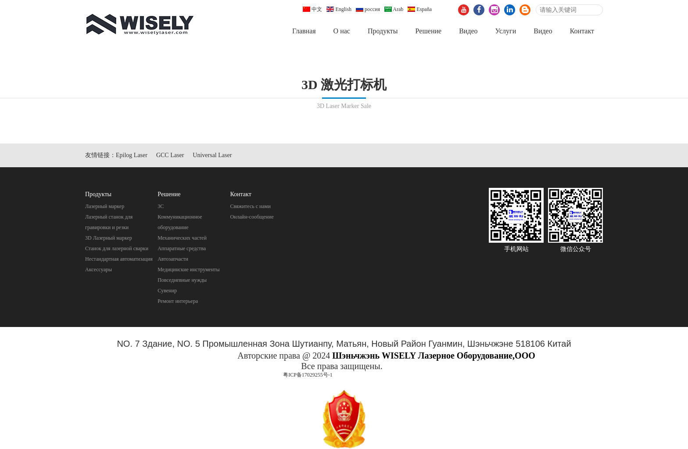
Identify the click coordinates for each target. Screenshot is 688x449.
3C (161, 206)
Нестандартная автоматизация (119, 259)
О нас (341, 31)
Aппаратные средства (182, 248)
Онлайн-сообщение (251, 217)
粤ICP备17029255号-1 (308, 375)
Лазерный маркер (104, 206)
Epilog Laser (131, 155)
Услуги (505, 31)
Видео (468, 31)
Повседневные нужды (182, 280)
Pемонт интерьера (178, 301)
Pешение (428, 31)
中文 (312, 9)
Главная (304, 31)
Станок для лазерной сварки (116, 248)
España (420, 9)
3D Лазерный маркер (108, 238)
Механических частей (182, 238)
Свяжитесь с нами (250, 206)
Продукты (383, 31)
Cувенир (167, 290)
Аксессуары (98, 269)
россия (368, 9)
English (338, 9)
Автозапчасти (173, 259)
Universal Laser (212, 155)
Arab (393, 9)
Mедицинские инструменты (188, 269)
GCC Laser (170, 155)
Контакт (582, 31)
